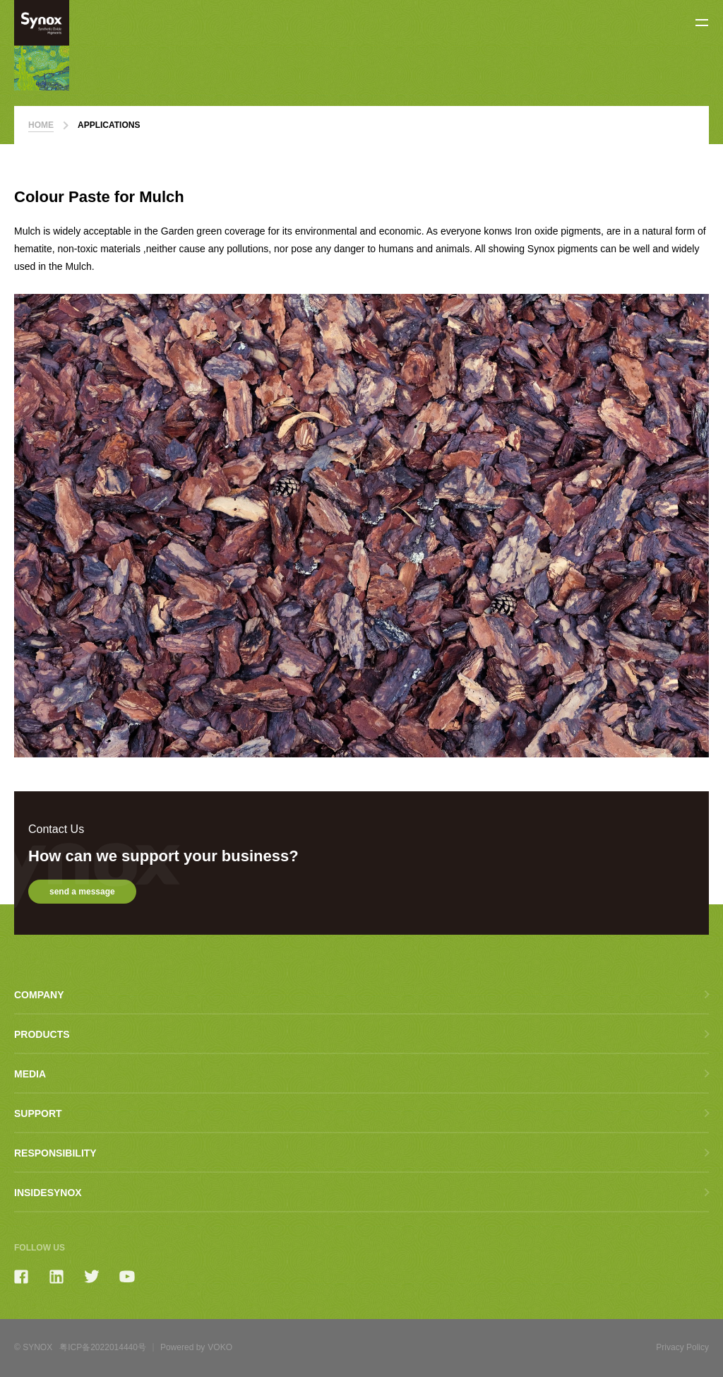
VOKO (220, 1347)
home (41, 129)
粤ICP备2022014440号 (102, 1347)
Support (38, 1113)
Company (39, 994)
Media (30, 1074)
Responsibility (55, 1153)
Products (42, 1034)
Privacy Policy (682, 1347)
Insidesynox (48, 1192)
